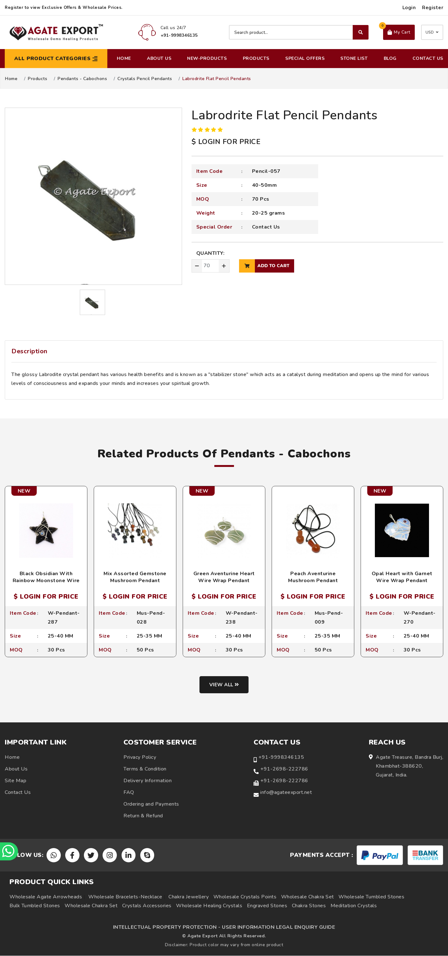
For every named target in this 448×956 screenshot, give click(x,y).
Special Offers (305, 58)
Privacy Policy (139, 757)
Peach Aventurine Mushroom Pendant (313, 577)
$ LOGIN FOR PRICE (226, 141)
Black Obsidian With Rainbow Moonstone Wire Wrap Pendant (46, 580)
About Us (159, 58)
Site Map (15, 780)
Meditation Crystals (354, 906)
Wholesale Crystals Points (245, 897)
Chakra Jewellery (188, 897)
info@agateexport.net (286, 792)
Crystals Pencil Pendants (144, 79)
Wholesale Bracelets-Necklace (125, 897)
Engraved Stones (267, 906)
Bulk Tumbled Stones (34, 906)
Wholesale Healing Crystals (209, 906)
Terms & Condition (145, 769)
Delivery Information (147, 780)
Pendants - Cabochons (82, 79)
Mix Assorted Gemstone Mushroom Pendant (135, 577)
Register (432, 7)
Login (409, 7)
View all (224, 685)
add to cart (264, 266)
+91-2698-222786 (284, 769)
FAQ (128, 792)
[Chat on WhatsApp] (9, 850)
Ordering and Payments (151, 804)
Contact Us (428, 58)
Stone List (354, 58)
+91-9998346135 (281, 757)
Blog (390, 58)
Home (124, 58)
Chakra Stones (309, 906)
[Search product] (299, 32)
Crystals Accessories (147, 906)
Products (256, 58)
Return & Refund (143, 816)
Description (29, 351)
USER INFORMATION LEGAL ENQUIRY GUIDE (278, 927)
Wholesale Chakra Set (307, 897)
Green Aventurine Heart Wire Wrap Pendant (224, 577)
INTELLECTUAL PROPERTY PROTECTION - (167, 927)
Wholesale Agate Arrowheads (45, 897)
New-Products (207, 58)
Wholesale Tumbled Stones (371, 897)
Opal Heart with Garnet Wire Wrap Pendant (402, 577)
